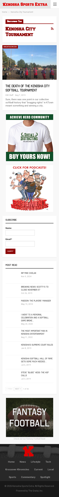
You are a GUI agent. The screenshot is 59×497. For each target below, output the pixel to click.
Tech (48, 461)
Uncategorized (10, 47)
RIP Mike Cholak (28, 273)
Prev (9, 389)
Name (20, 231)
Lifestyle (35, 461)
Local (51, 469)
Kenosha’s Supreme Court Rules (37, 345)
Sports (12, 477)
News (23, 461)
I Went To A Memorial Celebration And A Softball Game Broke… (35, 317)
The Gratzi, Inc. (35, 490)
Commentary (28, 477)
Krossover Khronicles (17, 469)
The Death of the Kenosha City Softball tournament (28, 88)
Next (18, 389)
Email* (20, 242)
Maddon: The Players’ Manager (36, 300)
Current (38, 469)
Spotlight (45, 477)
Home (11, 461)
